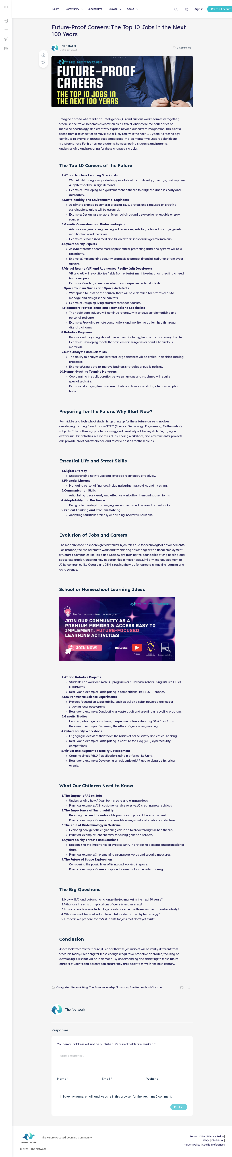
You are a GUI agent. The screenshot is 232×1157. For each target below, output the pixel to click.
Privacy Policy (215, 1136)
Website (152, 1078)
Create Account (209, 9)
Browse (113, 9)
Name (63, 1078)
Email (107, 1078)
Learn (55, 9)
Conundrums (95, 9)
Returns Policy (192, 1144)
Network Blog (79, 987)
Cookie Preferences (213, 1144)
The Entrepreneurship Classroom (109, 987)
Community (72, 9)
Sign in (186, 9)
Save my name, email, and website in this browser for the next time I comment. (117, 1096)
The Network (68, 45)
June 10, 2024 (68, 49)
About (130, 9)
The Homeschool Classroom (147, 987)
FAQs (206, 1140)
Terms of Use (197, 1136)
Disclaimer (217, 1140)
